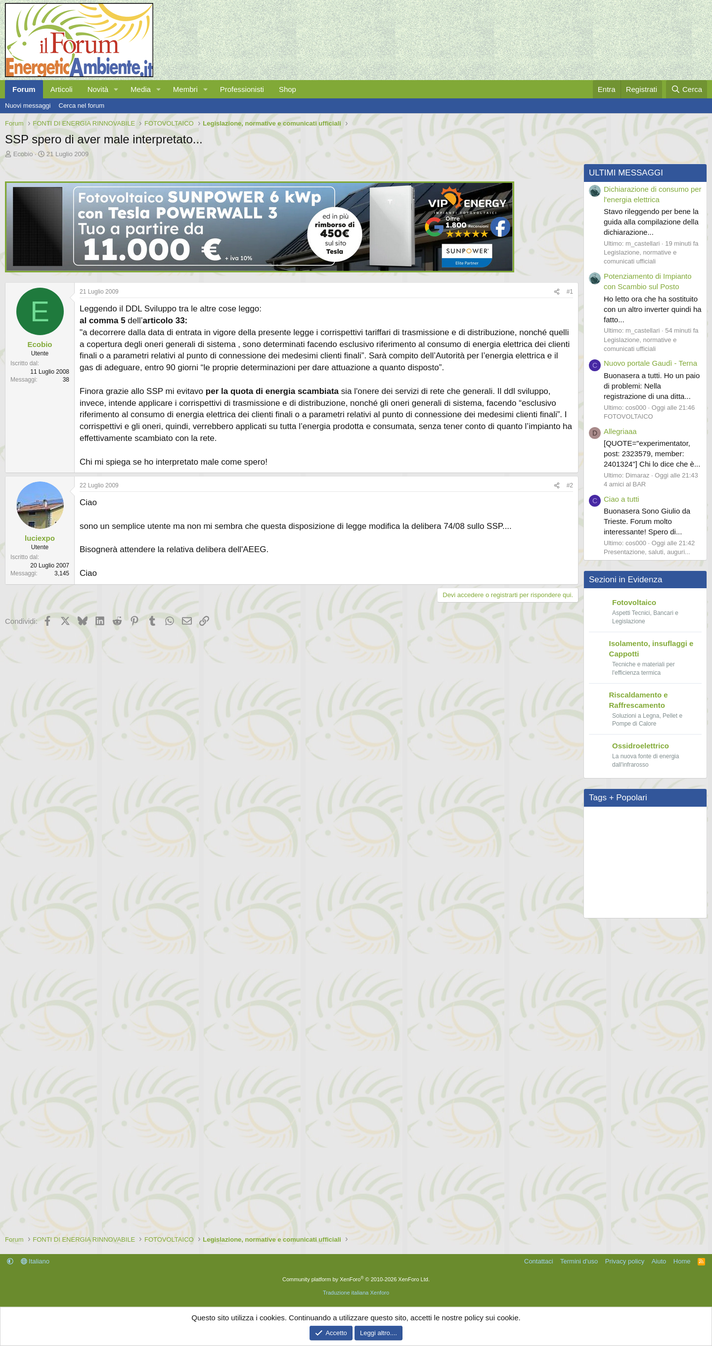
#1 (570, 291)
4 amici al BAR (625, 484)
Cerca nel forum (81, 105)
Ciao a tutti (621, 499)
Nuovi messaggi (28, 105)
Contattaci (538, 1261)
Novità (98, 89)
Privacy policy (624, 1261)
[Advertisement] (289, 709)
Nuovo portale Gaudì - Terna (650, 363)
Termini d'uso (579, 1261)
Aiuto (659, 1261)
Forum (24, 89)
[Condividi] (556, 292)
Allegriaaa (620, 431)
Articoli (61, 89)
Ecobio (23, 154)
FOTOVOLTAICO (628, 416)
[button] (116, 89)
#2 (570, 485)
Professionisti (242, 89)
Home (682, 1261)
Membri (185, 89)
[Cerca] (686, 89)
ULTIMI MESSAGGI (626, 172)
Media (141, 89)
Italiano (35, 1261)
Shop (287, 89)
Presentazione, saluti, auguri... (647, 552)
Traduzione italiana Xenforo (356, 1293)
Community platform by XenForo (356, 1279)
